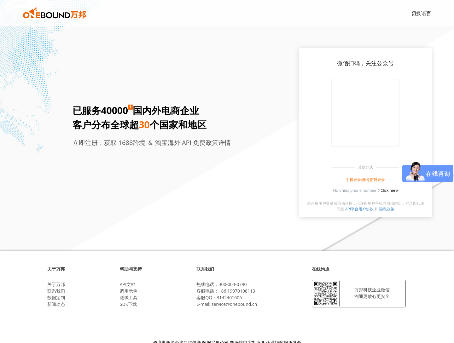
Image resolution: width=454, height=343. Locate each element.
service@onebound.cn (234, 304)
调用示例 (128, 291)
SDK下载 (128, 304)
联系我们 (56, 291)
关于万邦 (56, 284)
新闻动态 (56, 304)
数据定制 (56, 297)
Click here (389, 190)
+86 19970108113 (236, 291)
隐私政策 (386, 209)
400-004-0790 (232, 284)
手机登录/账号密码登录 (365, 179)
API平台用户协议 (359, 209)
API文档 (127, 284)
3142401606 (229, 297)
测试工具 (128, 297)
